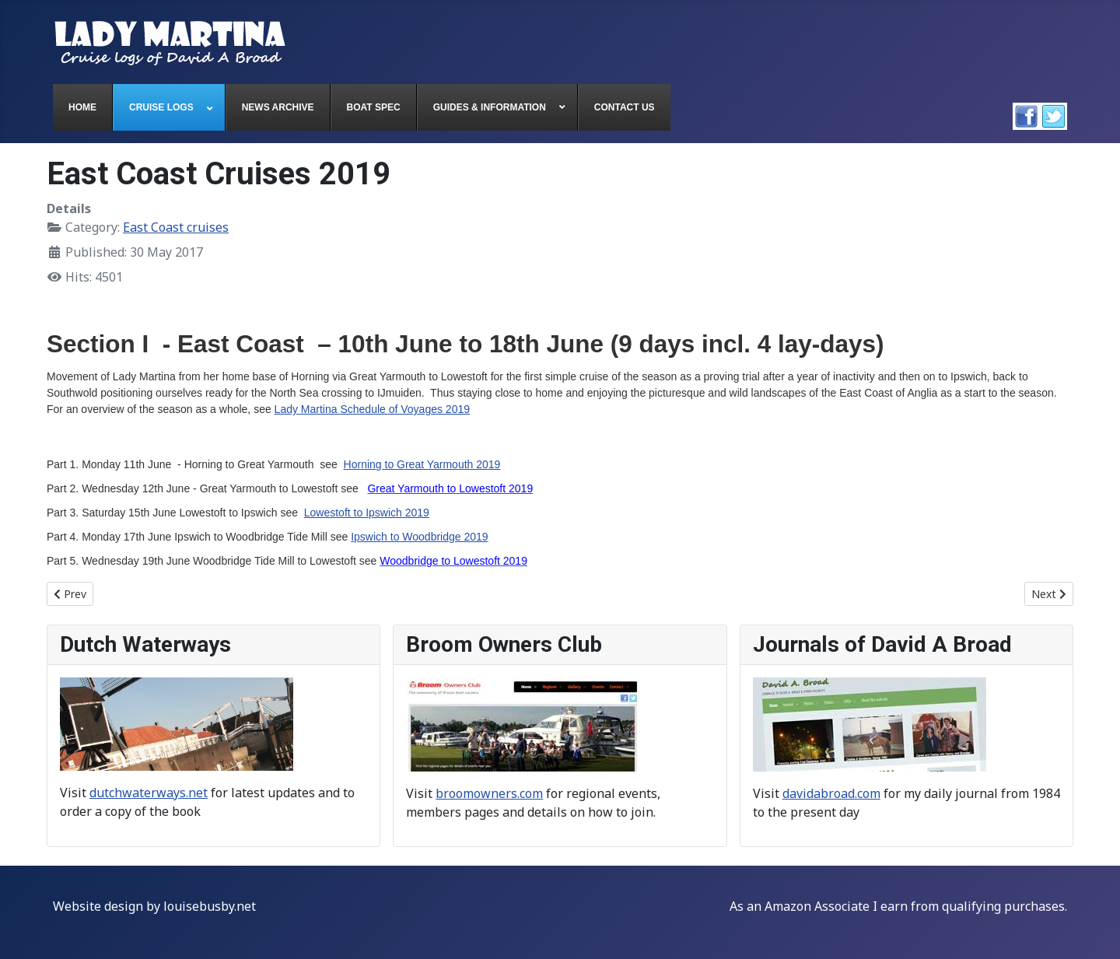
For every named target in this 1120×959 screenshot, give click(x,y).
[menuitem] (83, 107)
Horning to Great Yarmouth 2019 (422, 464)
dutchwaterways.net (148, 792)
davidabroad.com (831, 793)
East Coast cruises (176, 227)
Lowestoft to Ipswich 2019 (366, 512)
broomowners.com (489, 793)
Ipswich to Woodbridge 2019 (419, 536)
